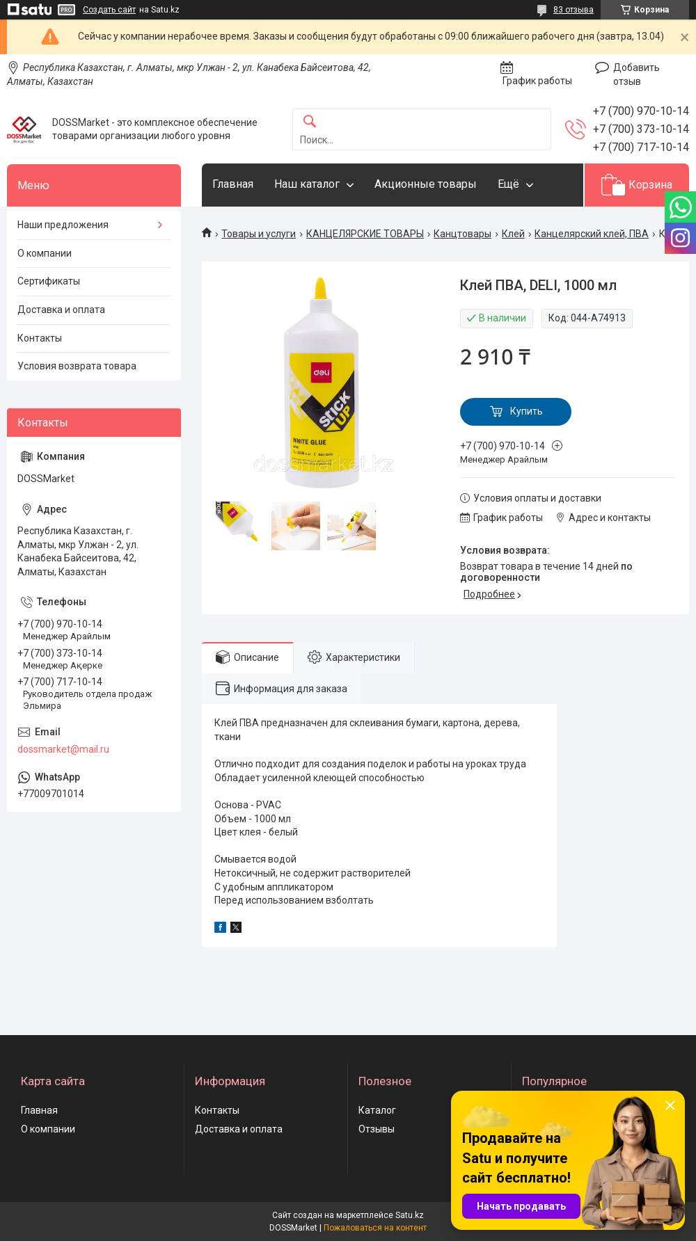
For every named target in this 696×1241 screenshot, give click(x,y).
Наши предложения (63, 224)
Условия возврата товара (76, 365)
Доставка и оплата (61, 309)
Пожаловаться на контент (375, 1228)
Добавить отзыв (636, 74)
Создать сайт (109, 10)
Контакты (39, 338)
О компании (44, 253)
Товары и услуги (258, 233)
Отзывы (376, 1129)
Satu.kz (409, 1215)
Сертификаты (48, 281)
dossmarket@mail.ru (63, 749)
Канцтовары (462, 233)
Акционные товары (425, 184)
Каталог (377, 1110)
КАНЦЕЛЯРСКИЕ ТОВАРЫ (365, 233)
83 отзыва (573, 10)
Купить (526, 411)
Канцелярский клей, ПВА (592, 233)
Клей (513, 233)
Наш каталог (307, 184)
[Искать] (309, 122)
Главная (232, 184)
